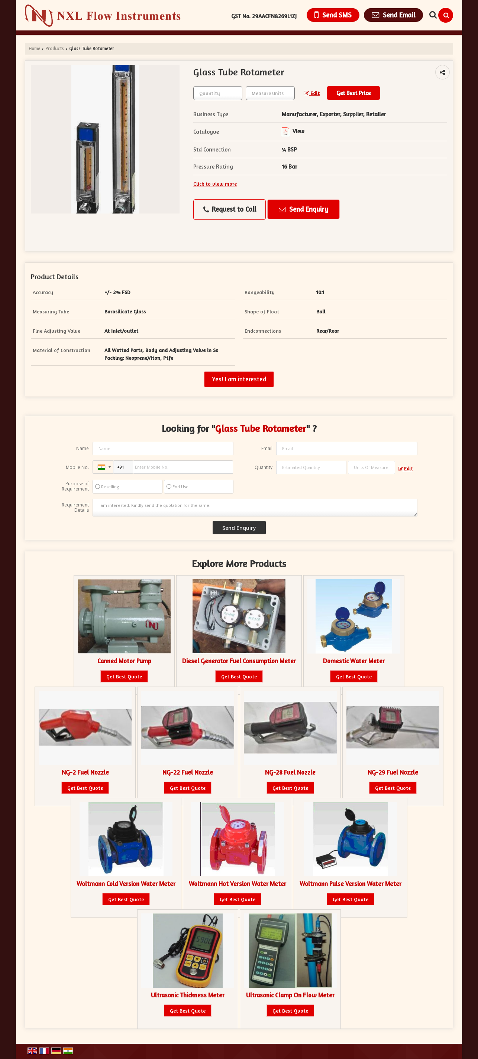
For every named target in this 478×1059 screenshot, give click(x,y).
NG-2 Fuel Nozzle (85, 772)
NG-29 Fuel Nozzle (393, 772)
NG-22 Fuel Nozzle (187, 772)
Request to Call (229, 209)
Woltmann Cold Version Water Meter (126, 883)
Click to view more (215, 183)
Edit (312, 93)
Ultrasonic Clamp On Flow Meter (290, 995)
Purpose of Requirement (75, 486)
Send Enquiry (303, 209)
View (293, 131)
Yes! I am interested (239, 379)
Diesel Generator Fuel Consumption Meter (239, 661)
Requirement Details (75, 507)
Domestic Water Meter (354, 661)
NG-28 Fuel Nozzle (290, 772)
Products (54, 48)
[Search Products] (432, 15)
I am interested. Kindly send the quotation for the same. (255, 508)
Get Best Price (353, 93)
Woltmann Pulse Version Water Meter (350, 883)
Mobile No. (77, 467)
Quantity (263, 467)
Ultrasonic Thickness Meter (188, 995)
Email (266, 448)
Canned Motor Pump (124, 661)
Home (34, 48)
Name (82, 448)
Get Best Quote (124, 676)
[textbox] (270, 93)
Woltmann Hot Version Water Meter (237, 883)
